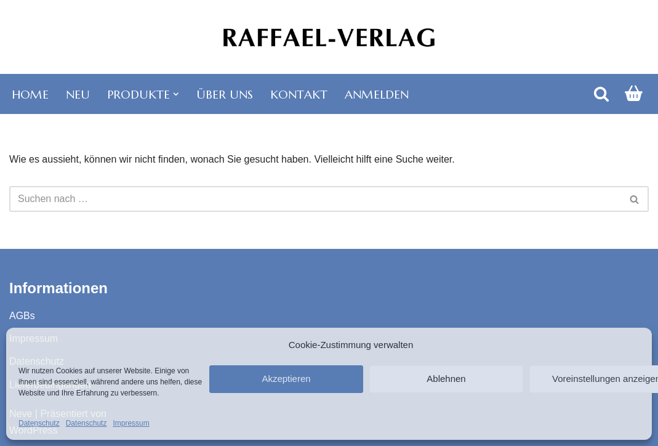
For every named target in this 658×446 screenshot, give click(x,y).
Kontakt (298, 94)
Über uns (224, 94)
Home (30, 94)
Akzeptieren (286, 378)
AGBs (22, 315)
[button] (176, 94)
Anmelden (377, 94)
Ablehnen (446, 378)
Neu (78, 94)
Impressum (131, 423)
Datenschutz (39, 423)
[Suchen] (601, 94)
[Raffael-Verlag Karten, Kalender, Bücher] (329, 37)
